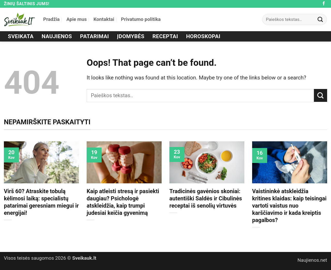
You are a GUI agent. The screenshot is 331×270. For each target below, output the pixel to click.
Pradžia (51, 19)
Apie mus (76, 19)
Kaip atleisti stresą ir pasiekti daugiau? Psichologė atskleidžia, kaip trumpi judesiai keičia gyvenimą (123, 202)
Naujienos (57, 36)
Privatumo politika (141, 19)
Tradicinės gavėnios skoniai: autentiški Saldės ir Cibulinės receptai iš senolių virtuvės (205, 198)
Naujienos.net (312, 260)
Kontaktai (103, 19)
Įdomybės (131, 36)
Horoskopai (203, 36)
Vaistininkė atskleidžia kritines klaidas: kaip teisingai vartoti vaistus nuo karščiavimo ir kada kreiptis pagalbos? (289, 205)
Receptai (165, 36)
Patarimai (94, 36)
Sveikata (21, 36)
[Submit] (320, 19)
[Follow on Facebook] (324, 4)
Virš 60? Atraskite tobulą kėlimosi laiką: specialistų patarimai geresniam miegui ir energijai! (41, 202)
